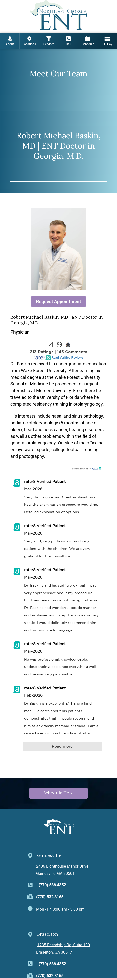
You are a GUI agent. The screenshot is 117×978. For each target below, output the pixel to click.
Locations (29, 41)
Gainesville (49, 855)
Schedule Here (58, 793)
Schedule (88, 41)
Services (49, 41)
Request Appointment (58, 301)
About (10, 41)
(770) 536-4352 (52, 885)
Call (68, 41)
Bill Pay (107, 41)
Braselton (47, 934)
